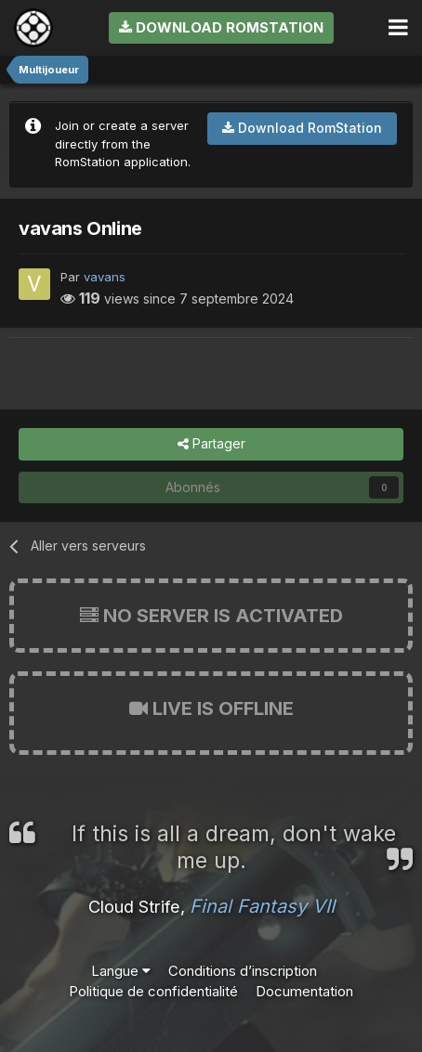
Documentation (304, 991)
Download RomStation (221, 27)
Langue (121, 971)
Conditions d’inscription (242, 971)
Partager (211, 444)
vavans (104, 276)
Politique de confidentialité (153, 991)
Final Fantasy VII (262, 906)
